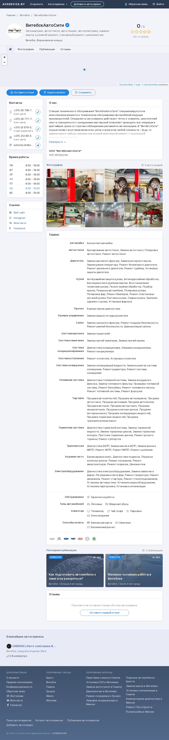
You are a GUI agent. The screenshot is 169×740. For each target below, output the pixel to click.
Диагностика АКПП (98, 446)
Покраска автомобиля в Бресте (140, 679)
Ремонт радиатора (114, 369)
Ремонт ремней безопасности (105, 326)
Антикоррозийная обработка (141, 279)
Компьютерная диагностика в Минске (144, 700)
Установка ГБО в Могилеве (102, 682)
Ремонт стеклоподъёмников (141, 479)
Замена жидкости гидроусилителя (107, 315)
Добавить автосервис (87, 4)
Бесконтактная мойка (100, 243)
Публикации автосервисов (83, 720)
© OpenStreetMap (150, 85)
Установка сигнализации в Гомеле (142, 692)
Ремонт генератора (136, 475)
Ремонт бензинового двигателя (138, 264)
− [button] (4, 62)
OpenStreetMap (126, 85)
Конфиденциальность (19, 686)
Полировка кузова (135, 290)
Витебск (51, 682)
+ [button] (4, 57)
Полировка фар (96, 294)
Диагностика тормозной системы (107, 427)
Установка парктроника (101, 486)
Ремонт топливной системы (103, 391)
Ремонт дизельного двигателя (105, 268)
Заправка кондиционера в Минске (102, 702)
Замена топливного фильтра (115, 383)
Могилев (51, 700)
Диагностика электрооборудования (108, 471)
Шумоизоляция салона (137, 326)
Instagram (20, 217)
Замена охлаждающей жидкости (106, 365)
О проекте (36, 4)
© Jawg (137, 85)
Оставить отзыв (22, 92)
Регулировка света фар (110, 475)
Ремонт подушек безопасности (139, 323)
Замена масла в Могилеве (142, 686)
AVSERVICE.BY (60, 733)
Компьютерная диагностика (103, 308)
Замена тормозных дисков (116, 431)
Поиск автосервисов (19, 720)
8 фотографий (152, 165)
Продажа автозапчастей (102, 398)
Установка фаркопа (120, 301)
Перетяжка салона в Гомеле (103, 677)
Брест (50, 677)
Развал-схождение (120, 460)
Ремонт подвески (117, 464)
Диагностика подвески (126, 456)
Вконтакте (20, 223)
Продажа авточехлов (141, 402)
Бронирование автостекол (103, 250)
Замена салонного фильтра (103, 323)
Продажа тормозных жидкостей (106, 417)
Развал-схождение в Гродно (103, 696)
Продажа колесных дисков (122, 409)
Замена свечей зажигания (102, 340)
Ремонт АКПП (104, 450)
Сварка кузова (136, 298)
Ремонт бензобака (110, 387)
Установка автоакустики (101, 482)
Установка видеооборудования (136, 482)
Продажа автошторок (124, 406)
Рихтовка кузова (116, 298)
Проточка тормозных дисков (116, 435)
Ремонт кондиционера (100, 351)
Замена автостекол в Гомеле (104, 686)
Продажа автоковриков (132, 398)
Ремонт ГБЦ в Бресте (139, 707)
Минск (50, 696)
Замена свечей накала (132, 340)
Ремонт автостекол (114, 254)
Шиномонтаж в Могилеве (101, 691)
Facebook (19, 228)
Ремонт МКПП (121, 450)
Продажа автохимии (114, 402)
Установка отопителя (123, 358)
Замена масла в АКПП (123, 446)
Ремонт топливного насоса (138, 387)
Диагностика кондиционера (103, 347)
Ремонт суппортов (110, 439)
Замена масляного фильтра (103, 261)
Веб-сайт (19, 212)
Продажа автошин (98, 406)
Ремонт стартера (112, 479)
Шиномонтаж (137, 464)
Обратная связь (136, 4)
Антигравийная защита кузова (105, 279)
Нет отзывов (141, 36)
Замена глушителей (98, 333)
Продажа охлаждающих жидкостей (129, 413)
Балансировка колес (99, 456)
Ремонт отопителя (98, 358)
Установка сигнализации (130, 486)
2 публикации (152, 550)
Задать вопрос (54, 92)
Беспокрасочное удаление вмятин (107, 283)
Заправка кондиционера (136, 347)
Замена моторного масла (136, 261)
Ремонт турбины (134, 268)
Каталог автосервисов (49, 720)
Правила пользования (19, 682)
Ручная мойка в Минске (140, 711)
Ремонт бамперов (117, 294)
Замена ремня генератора (102, 264)
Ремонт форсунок (131, 391)
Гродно (50, 691)
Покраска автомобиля (110, 290)
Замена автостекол (131, 250)
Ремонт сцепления (142, 450)
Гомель (50, 686)
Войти (158, 4)
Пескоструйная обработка (125, 286)
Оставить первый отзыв (104, 612)
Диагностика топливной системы (106, 380)
